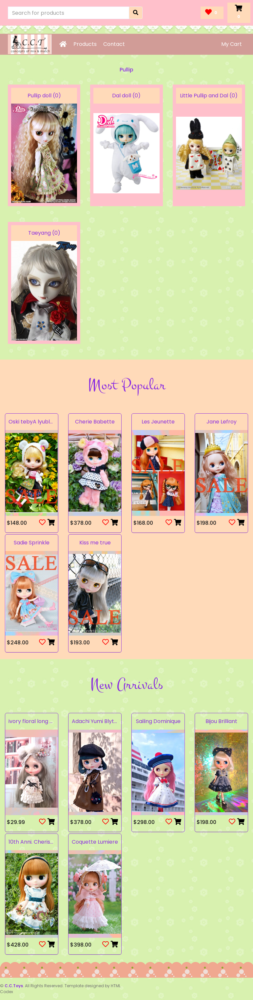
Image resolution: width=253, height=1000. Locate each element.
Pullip (126, 69)
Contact (114, 44)
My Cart (231, 44)
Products (85, 44)
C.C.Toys (14, 986)
